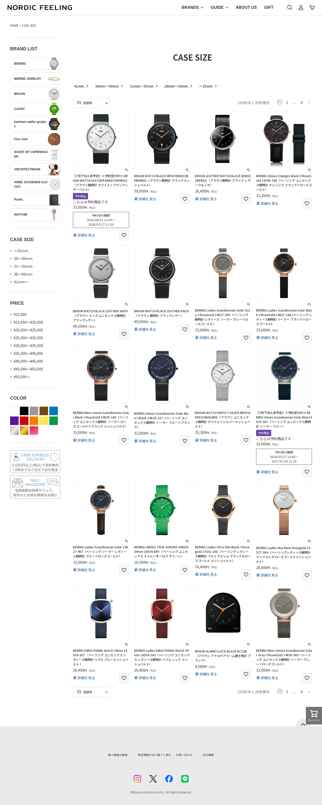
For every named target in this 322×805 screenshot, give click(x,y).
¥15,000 (20, 314)
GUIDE (217, 7)
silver (14, 430)
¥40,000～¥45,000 (28, 361)
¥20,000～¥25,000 (28, 329)
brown (43, 411)
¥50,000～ (22, 376)
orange (34, 420)
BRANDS (190, 7)
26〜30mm (23, 258)
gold (24, 430)
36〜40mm (23, 274)
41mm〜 (21, 281)
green (53, 420)
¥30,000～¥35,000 (28, 345)
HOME (14, 25)
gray (34, 411)
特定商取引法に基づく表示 (151, 754)
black (24, 411)
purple (14, 420)
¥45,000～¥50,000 (28, 368)
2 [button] (287, 103)
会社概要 (221, 754)
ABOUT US (246, 7)
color (34, 430)
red (24, 420)
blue (53, 411)
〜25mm (21, 250)
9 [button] (302, 103)
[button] (309, 102)
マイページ (300, 7)
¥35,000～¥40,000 (28, 353)
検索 (289, 7)
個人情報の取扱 (107, 754)
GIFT (268, 7)
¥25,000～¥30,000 (28, 337)
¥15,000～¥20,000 (28, 322)
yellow (43, 420)
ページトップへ (303, 722)
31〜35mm (23, 266)
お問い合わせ (192, 754)
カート (311, 7)
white (14, 411)
